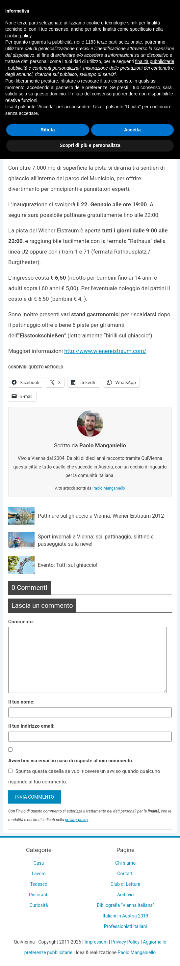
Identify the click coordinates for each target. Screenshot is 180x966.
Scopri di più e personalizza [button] (90, 145)
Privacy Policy (125, 942)
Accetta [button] (132, 129)
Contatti (125, 873)
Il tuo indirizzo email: (31, 726)
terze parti (107, 42)
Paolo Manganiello (108, 488)
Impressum (96, 942)
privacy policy (76, 819)
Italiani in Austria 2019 (125, 915)
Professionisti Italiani (125, 926)
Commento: (21, 622)
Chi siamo (125, 863)
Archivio (125, 894)
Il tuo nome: (21, 702)
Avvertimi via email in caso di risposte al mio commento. (71, 761)
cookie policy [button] (18, 35)
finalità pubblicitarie (154, 61)
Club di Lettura (125, 884)
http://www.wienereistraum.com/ (105, 351)
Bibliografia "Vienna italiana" (125, 905)
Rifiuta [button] (47, 129)
